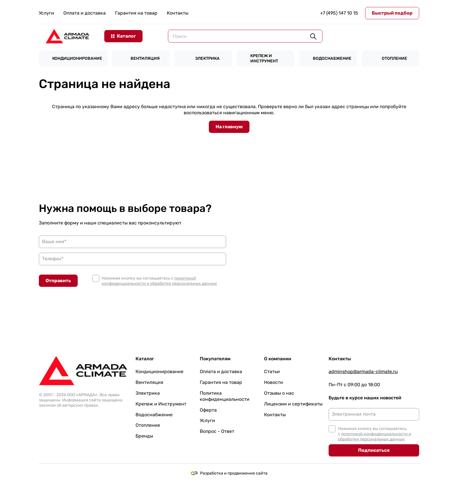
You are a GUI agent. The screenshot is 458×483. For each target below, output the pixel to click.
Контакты (177, 13)
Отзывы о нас (279, 393)
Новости (273, 382)
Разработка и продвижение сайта (229, 473)
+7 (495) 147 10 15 (339, 13)
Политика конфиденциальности (224, 396)
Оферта (208, 410)
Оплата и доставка (84, 13)
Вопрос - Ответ (217, 431)
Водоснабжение (154, 414)
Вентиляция (149, 382)
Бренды (144, 436)
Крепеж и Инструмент (161, 404)
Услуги (46, 13)
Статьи (272, 371)
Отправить (58, 280)
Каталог (145, 358)
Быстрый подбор (392, 13)
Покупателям (215, 358)
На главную (229, 126)
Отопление (148, 425)
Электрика (148, 393)
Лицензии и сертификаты (293, 404)
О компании (277, 358)
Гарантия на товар (136, 13)
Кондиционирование (159, 371)
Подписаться (374, 450)
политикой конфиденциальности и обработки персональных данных (159, 281)
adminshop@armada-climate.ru (363, 371)
